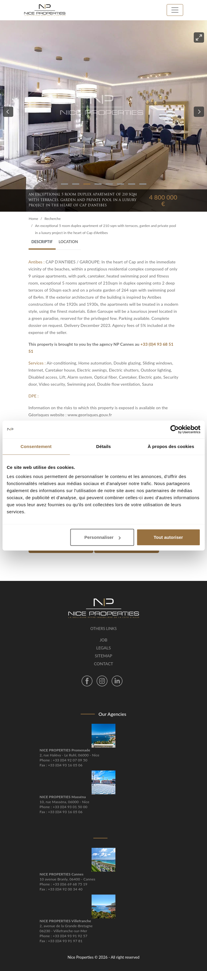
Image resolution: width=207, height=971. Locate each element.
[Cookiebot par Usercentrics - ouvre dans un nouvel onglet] (174, 429)
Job (103, 639)
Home (33, 218)
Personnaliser (102, 537)
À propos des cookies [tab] (171, 446)
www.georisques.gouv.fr (89, 414)
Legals (103, 647)
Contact (103, 663)
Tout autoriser (168, 537)
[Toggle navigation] (175, 10)
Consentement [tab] (36, 446)
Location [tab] (68, 241)
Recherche (52, 218)
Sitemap (103, 655)
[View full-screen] (199, 37)
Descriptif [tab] (42, 241)
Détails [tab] (103, 446)
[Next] (199, 112)
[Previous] (8, 112)
